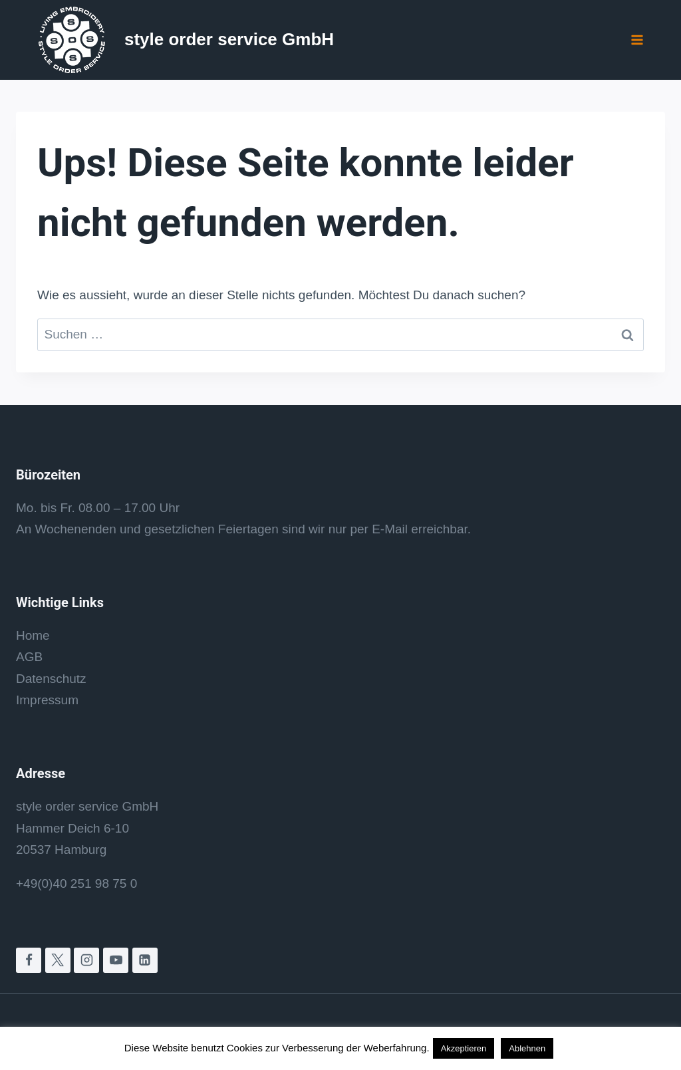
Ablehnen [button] (527, 1048)
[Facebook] (28, 960)
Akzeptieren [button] (464, 1048)
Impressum (47, 700)
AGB (29, 657)
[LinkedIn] (145, 960)
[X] (57, 960)
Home (33, 635)
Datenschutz (51, 679)
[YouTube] (115, 960)
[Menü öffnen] (636, 39)
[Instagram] (86, 960)
